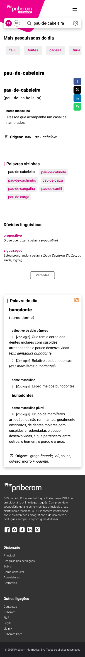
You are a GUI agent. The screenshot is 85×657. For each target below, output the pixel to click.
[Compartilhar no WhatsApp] (77, 107)
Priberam (9, 612)
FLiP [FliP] (6, 618)
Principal (9, 555)
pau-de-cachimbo (22, 180)
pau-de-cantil (51, 188)
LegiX (7, 623)
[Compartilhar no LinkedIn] (77, 98)
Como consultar (14, 572)
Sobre (7, 566)
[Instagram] (14, 532)
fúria (76, 50)
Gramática (10, 583)
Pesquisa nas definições (19, 561)
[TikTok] (22, 532)
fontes (33, 50)
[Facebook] (7, 532)
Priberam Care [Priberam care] (13, 634)
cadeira (55, 50)
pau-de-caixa (52, 180)
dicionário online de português (28, 502)
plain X (8, 629)
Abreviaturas (12, 577)
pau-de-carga (18, 197)
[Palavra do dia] (76, 300)
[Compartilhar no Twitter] (77, 90)
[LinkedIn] (29, 532)
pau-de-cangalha (21, 188)
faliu (12, 50)
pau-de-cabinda (53, 172)
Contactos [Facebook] (10, 607)
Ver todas (42, 275)
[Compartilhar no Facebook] (77, 81)
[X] (37, 532)
